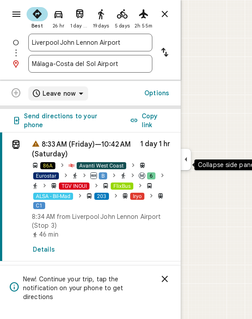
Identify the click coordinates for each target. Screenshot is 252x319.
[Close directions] (164, 14)
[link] (90, 196)
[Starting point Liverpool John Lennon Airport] (90, 42)
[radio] (37, 16)
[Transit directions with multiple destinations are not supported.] (16, 94)
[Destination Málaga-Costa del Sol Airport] (90, 63)
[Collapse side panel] (186, 159)
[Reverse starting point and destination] (164, 53)
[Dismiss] (164, 279)
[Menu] (16, 14)
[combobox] (90, 42)
